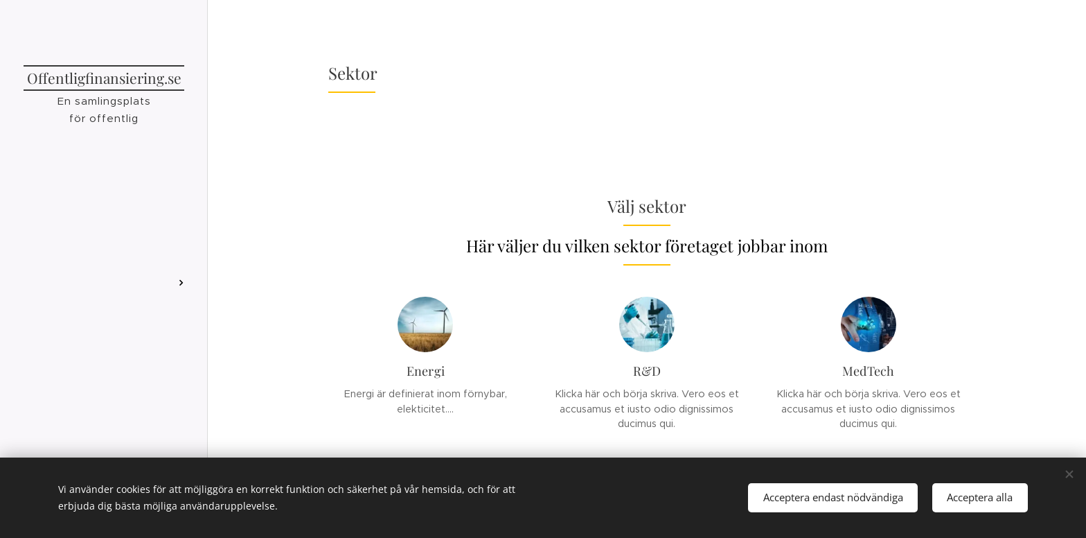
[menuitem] (104, 267)
